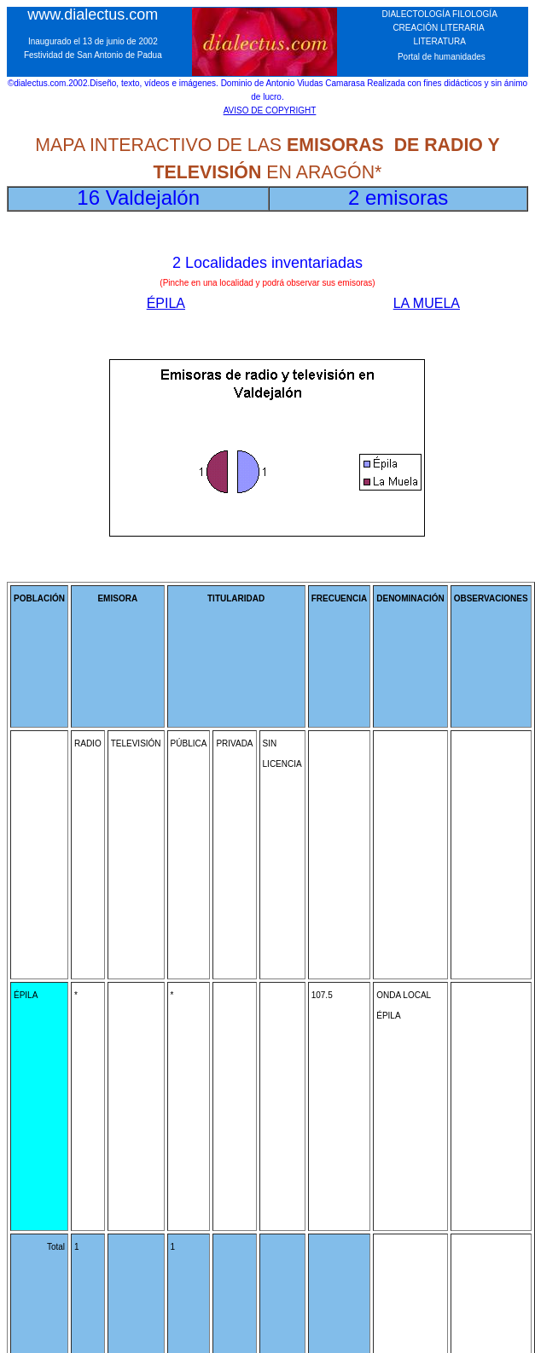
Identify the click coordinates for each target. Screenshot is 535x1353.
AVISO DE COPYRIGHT (270, 110)
